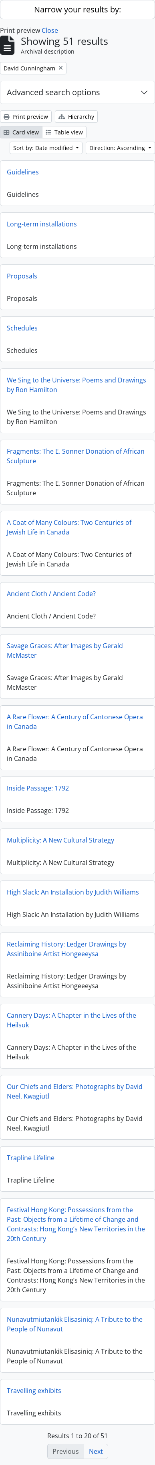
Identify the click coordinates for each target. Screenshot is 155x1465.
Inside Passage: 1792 (38, 788)
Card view (21, 132)
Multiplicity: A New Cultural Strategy (60, 840)
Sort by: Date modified (43, 148)
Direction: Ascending (118, 148)
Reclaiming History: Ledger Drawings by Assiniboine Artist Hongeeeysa (66, 949)
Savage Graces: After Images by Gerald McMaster (65, 650)
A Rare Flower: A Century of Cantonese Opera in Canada (75, 721)
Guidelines (23, 172)
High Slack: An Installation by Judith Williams (73, 892)
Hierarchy (76, 116)
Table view (64, 132)
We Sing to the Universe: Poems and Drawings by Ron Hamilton (76, 385)
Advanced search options (53, 92)
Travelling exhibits (34, 1390)
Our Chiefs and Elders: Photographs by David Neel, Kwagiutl (75, 1091)
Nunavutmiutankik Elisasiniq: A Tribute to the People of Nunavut (75, 1324)
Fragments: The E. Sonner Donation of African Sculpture (76, 456)
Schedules (22, 328)
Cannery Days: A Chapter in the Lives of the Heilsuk (71, 1020)
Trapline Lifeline (30, 1157)
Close (50, 30)
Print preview (26, 116)
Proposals (22, 276)
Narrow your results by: (77, 9)
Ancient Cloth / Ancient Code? (51, 593)
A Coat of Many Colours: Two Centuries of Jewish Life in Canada (69, 527)
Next (96, 1451)
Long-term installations (42, 224)
